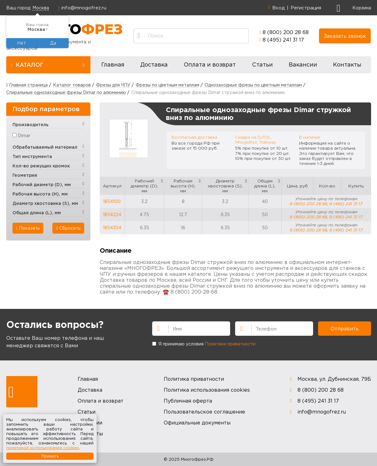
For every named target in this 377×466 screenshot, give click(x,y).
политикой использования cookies (42, 447)
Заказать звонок (345, 36)
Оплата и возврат (210, 64)
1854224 (112, 214)
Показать (28, 228)
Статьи (262, 64)
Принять (50, 456)
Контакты (347, 64)
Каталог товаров (72, 84)
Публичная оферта (188, 401)
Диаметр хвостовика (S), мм (225, 185)
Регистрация (306, 7)
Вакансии (303, 64)
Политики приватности (230, 343)
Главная (112, 64)
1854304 (112, 227)
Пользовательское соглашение (204, 411)
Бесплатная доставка (194, 137)
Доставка (154, 64)
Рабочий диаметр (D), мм (144, 185)
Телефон (239, 328)
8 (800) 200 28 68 (286, 32)
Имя (156, 328)
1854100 (112, 201)
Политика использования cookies (207, 390)
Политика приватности (194, 379)
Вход (278, 7)
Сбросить (68, 228)
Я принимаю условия (203, 343)
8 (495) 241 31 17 (283, 39)
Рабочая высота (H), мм (183, 185)
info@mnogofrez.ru (83, 7)
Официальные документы (197, 422)
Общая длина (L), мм (264, 185)
